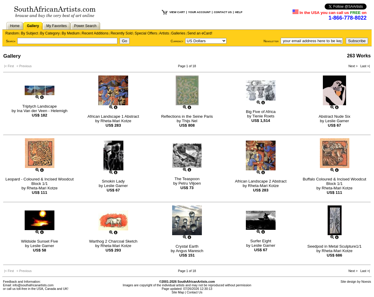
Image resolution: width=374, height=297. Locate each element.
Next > (353, 66)
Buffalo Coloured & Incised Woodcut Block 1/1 (334, 181)
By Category (50, 33)
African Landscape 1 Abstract (113, 116)
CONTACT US (223, 12)
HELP (238, 12)
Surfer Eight (260, 241)
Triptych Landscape (39, 106)
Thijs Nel (189, 121)
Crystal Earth (186, 246)
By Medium (71, 33)
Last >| (364, 66)
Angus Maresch (189, 251)
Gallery (33, 26)
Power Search (85, 26)
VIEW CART (177, 12)
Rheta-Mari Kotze (115, 121)
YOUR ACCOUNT (199, 12)
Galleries (178, 33)
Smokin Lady (113, 181)
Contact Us (194, 292)
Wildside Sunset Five (39, 241)
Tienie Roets (263, 116)
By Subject (29, 33)
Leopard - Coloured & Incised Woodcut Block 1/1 (39, 181)
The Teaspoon (187, 179)
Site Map (178, 292)
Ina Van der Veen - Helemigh (42, 111)
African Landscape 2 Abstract (260, 181)
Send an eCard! (199, 33)
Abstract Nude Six (335, 116)
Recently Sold (122, 33)
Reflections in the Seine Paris (187, 116)
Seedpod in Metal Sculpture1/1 (334, 246)
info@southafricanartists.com (33, 285)
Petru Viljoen (189, 183)
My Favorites (56, 26)
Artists (164, 33)
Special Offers (146, 33)
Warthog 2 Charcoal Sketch (113, 241)
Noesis (366, 281)
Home (15, 26)
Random (12, 33)
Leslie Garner (337, 121)
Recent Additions (95, 33)
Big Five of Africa (261, 111)
